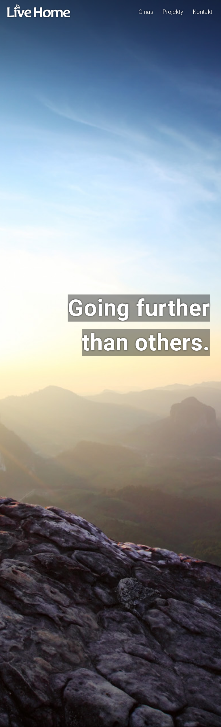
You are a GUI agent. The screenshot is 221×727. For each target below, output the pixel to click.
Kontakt (202, 11)
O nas (146, 11)
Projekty (173, 11)
